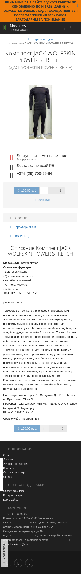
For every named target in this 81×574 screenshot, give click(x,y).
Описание (18, 218)
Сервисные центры (14, 472)
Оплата (7, 476)
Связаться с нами (13, 490)
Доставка (8, 459)
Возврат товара (12, 495)
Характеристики (22, 227)
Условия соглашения (15, 463)
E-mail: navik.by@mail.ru (17, 544)
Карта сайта (10, 499)
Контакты (8, 468)
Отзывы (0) (19, 236)
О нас (6, 455)
